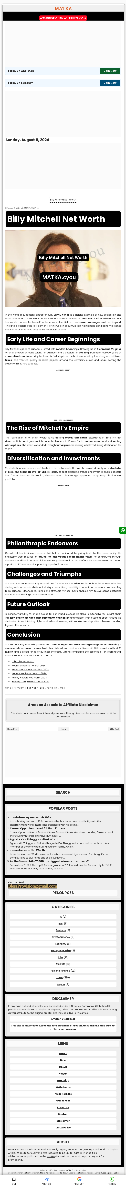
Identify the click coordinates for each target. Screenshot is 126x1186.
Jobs (60, 957)
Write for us (63, 1087)
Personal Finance (60, 970)
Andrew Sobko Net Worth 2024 (29, 673)
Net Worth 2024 (36, 688)
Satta (116, 1173)
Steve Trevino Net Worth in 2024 (30, 669)
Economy (60, 943)
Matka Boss (81, 1173)
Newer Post (12, 729)
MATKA (68, 1170)
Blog (61, 923)
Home (63, 729)
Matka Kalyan (46, 1173)
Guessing (63, 1080)
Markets (60, 964)
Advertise (63, 1107)
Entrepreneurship (61, 950)
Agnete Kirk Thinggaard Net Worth (34, 839)
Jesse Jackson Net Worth (27, 850)
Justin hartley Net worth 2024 (30, 817)
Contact (63, 1114)
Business (61, 930)
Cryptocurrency (61, 937)
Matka (63, 1053)
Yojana (61, 984)
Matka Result (62, 1173)
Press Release (63, 1094)
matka (51, 1156)
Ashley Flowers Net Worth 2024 (29, 677)
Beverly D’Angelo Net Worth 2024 (30, 681)
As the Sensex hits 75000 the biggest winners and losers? (49, 861)
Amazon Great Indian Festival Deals (63, 18)
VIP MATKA (59, 688)
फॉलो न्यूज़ (79, 1181)
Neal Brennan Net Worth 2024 (29, 665)
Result (63, 1067)
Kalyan (63, 1073)
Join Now (110, 71)
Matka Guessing (102, 1173)
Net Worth (20, 688)
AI (61, 916)
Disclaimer (63, 1121)
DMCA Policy (63, 1127)
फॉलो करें (46, 1181)
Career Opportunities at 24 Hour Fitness (37, 828)
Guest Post (63, 1100)
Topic (50, 688)
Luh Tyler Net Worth (23, 661)
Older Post (114, 729)
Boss (63, 1060)
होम (14, 1181)
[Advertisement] (63, 44)
